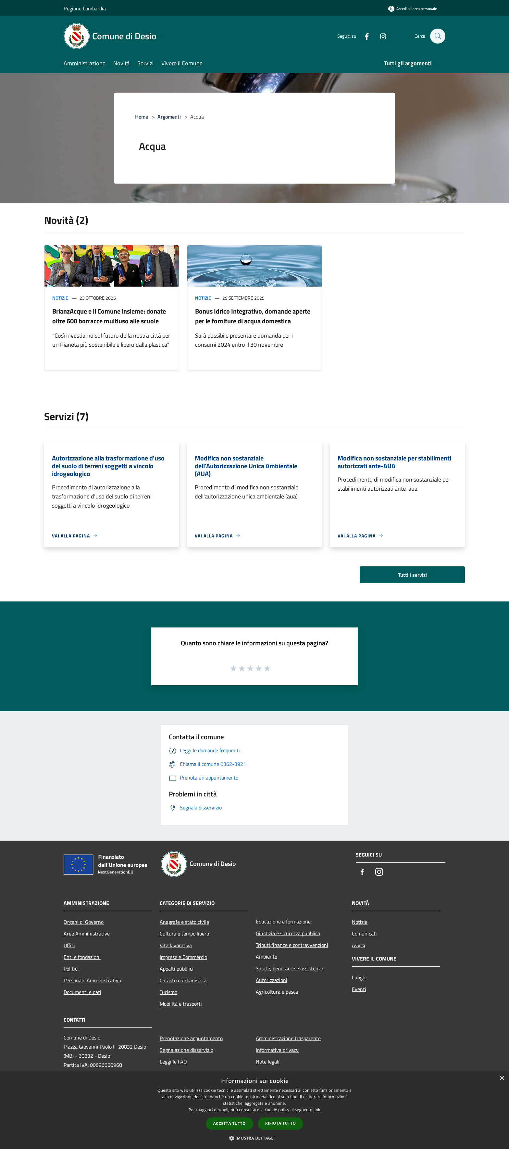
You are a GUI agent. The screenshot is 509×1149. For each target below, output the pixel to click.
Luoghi (359, 977)
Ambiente (266, 957)
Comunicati (364, 933)
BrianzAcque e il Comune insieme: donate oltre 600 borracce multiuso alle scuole (109, 316)
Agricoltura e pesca (277, 992)
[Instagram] (379, 36)
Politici (71, 969)
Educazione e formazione (283, 921)
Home (141, 117)
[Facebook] (363, 36)
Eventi (359, 989)
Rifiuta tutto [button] (280, 1123)
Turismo (168, 992)
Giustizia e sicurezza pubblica (288, 933)
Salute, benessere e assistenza (289, 968)
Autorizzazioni (271, 980)
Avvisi (358, 945)
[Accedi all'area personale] (412, 8)
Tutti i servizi (412, 575)
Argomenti (169, 117)
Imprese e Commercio (183, 957)
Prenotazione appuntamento (191, 1038)
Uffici (69, 945)
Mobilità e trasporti (181, 1004)
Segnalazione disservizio (186, 1050)
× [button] (501, 1078)
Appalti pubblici (176, 969)
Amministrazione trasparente (288, 1038)
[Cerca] (437, 36)
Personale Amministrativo (92, 980)
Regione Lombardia (85, 8)
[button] (254, 1138)
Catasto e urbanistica (183, 980)
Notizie (60, 297)
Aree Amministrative (87, 933)
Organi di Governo (84, 922)
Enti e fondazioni (82, 957)
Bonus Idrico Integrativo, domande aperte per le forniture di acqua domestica (252, 316)
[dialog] (254, 1110)
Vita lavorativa (176, 945)
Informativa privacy (277, 1050)
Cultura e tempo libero (184, 933)
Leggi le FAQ (173, 1061)
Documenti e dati (82, 992)
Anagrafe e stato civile (184, 922)
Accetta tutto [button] (229, 1123)
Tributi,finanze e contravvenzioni (292, 945)
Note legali (267, 1061)
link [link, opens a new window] (317, 1110)
